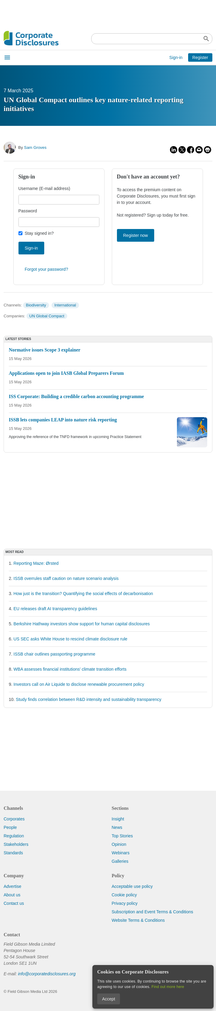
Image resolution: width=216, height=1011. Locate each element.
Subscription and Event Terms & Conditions (152, 911)
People (10, 827)
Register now (135, 235)
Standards (13, 852)
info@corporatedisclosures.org (46, 973)
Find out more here (167, 987)
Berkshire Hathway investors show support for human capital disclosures (82, 623)
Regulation (14, 835)
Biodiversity (36, 305)
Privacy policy (125, 903)
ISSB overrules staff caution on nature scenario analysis (66, 578)
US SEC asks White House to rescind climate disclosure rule (71, 638)
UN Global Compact (47, 316)
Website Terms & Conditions (138, 920)
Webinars (121, 852)
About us (12, 894)
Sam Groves (35, 147)
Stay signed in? (39, 233)
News (117, 827)
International (65, 305)
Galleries (120, 861)
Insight (118, 818)
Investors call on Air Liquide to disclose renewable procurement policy (79, 684)
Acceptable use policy (132, 886)
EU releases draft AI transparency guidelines (55, 608)
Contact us (14, 903)
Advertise (12, 886)
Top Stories (122, 835)
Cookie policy (124, 894)
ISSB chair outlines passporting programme (54, 654)
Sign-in (176, 57)
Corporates (14, 818)
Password (27, 211)
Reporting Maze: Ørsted (36, 563)
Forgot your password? (46, 269)
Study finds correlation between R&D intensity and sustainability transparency (88, 699)
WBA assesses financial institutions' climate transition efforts (70, 669)
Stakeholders (16, 844)
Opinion (119, 844)
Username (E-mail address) (44, 188)
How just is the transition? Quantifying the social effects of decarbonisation (83, 593)
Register (200, 57)
